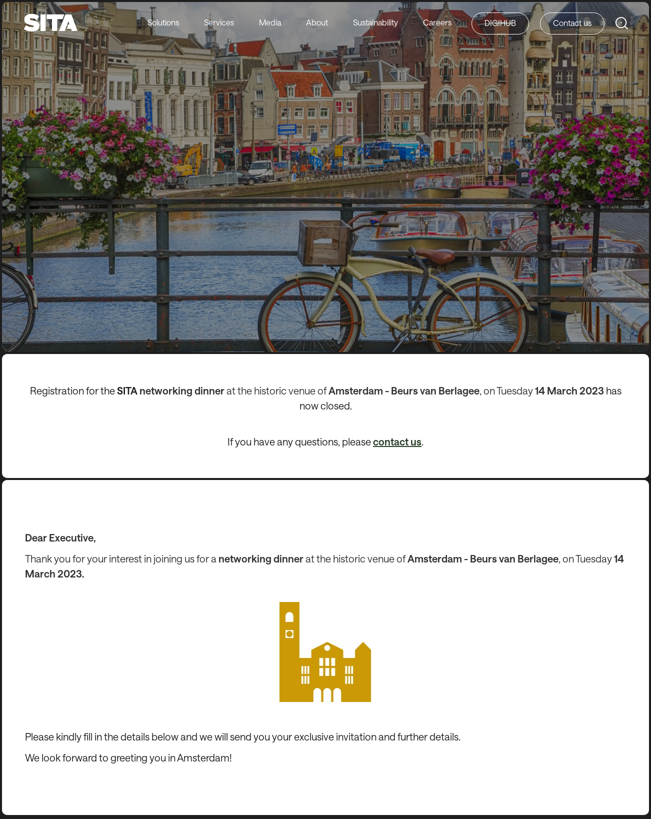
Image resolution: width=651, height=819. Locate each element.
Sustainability (375, 22)
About (317, 22)
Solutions (163, 22)
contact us (397, 442)
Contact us (572, 23)
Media (270, 22)
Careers (437, 22)
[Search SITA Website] (622, 23)
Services (219, 22)
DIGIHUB (500, 23)
